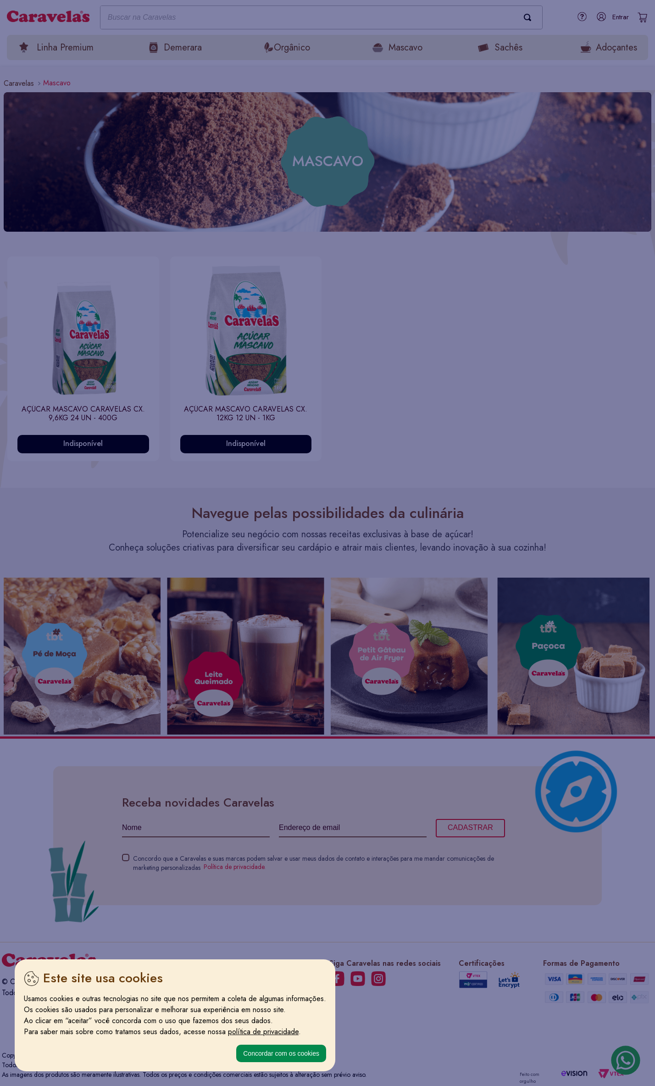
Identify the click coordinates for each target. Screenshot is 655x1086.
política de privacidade (263, 1031)
